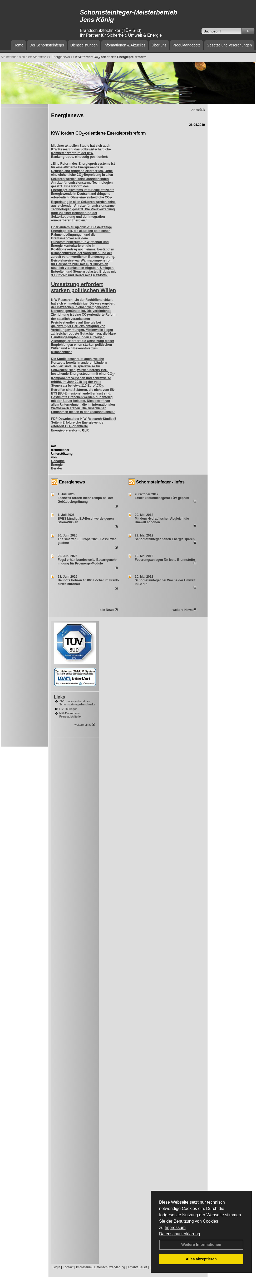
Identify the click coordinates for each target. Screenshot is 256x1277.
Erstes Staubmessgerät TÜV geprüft (162, 498)
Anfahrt (132, 1267)
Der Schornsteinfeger (46, 45)
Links (59, 697)
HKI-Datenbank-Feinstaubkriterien (70, 715)
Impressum (175, 1227)
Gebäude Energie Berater (58, 464)
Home (18, 45)
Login (56, 1267)
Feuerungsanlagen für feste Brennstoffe (165, 560)
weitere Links (85, 724)
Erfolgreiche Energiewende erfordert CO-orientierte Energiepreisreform (77, 426)
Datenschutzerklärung (179, 1234)
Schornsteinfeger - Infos (160, 482)
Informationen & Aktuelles (125, 45)
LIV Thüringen (68, 708)
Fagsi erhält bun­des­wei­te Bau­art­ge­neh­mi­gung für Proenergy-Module (87, 561)
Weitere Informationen (201, 1244)
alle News (109, 610)
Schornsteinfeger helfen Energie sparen (165, 539)
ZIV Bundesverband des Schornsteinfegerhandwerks (77, 703)
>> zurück (198, 110)
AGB (143, 1267)
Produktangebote (187, 45)
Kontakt (68, 1267)
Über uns (158, 45)
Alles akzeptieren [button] (201, 1259)
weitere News (184, 610)
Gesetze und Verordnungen (229, 45)
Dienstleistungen (84, 45)
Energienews (72, 482)
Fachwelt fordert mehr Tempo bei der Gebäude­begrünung (85, 500)
